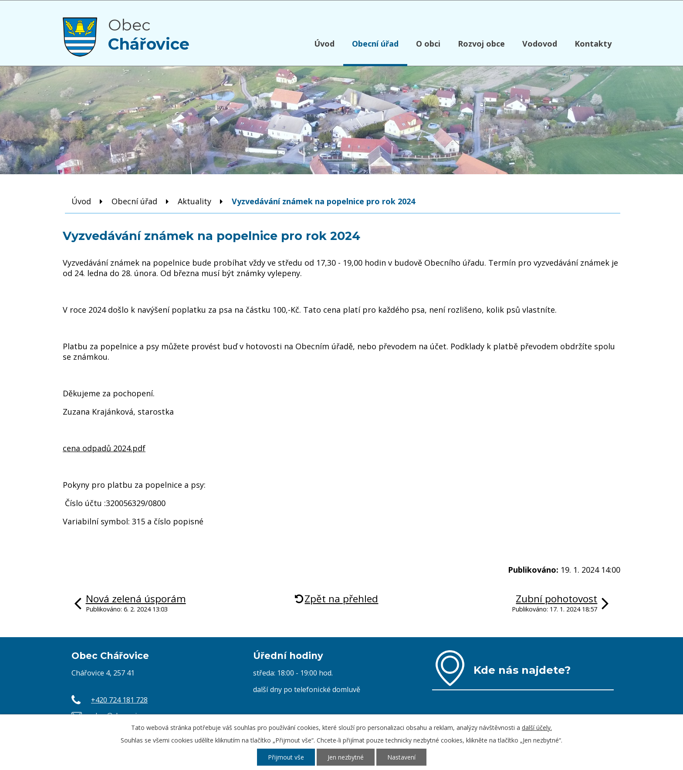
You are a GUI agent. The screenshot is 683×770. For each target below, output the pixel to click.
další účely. (537, 727)
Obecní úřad (375, 43)
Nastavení (401, 757)
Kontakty (593, 43)
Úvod (324, 43)
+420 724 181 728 (119, 700)
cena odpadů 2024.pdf (104, 448)
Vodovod (539, 43)
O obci (428, 43)
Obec (148, 34)
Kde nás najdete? (522, 669)
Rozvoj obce (481, 43)
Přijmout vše (286, 757)
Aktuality (194, 201)
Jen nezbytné (346, 757)
